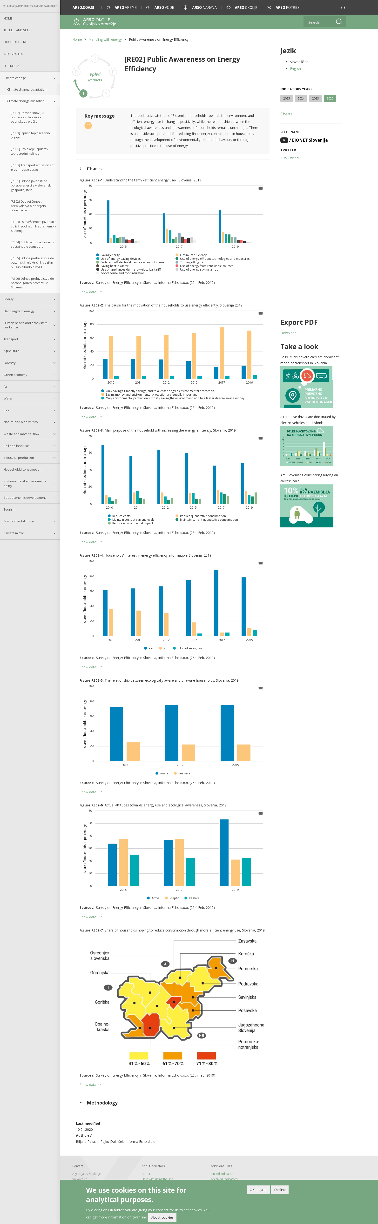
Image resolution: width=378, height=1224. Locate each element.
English (295, 68)
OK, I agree (258, 1191)
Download (288, 333)
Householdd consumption (22, 469)
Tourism (9, 509)
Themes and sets (17, 30)
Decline (280, 1191)
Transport (11, 339)
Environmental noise (19, 521)
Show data (88, 292)
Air (5, 386)
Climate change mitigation (26, 101)
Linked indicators (222, 1174)
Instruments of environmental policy (25, 483)
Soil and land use (16, 446)
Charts (286, 114)
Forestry (10, 363)
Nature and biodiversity (21, 422)
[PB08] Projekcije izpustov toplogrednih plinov (29, 151)
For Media (11, 66)
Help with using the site (157, 1179)
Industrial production (19, 457)
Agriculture (11, 351)
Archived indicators (224, 1179)
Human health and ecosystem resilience (25, 325)
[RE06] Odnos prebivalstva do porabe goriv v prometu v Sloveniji (32, 282)
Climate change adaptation (27, 89)
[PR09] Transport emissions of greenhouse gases (33, 167)
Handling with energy (19, 311)
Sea (6, 410)
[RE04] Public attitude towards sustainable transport (32, 244)
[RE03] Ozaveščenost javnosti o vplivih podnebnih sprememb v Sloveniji (33, 226)
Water (8, 398)
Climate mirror (14, 533)
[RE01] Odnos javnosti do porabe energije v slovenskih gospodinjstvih (32, 185)
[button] (343, 7)
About (146, 1174)
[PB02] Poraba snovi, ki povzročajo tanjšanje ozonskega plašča (27, 117)
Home (8, 18)
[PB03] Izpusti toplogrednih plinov (30, 135)
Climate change (15, 78)
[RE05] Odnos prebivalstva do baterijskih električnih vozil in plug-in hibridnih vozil (32, 262)
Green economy (15, 375)
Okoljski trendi (16, 42)
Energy (9, 299)
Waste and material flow (21, 434)
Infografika (13, 54)
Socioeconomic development (25, 497)
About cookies (162, 1218)
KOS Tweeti (289, 158)
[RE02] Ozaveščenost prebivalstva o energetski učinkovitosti (29, 205)
